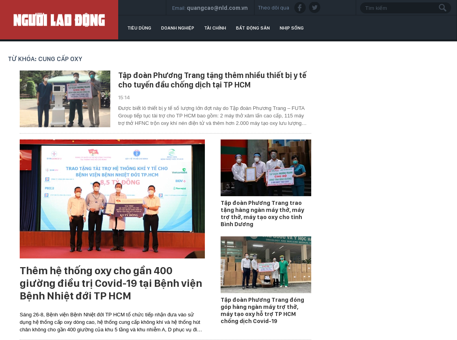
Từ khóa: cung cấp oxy (45, 59)
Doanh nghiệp (177, 28)
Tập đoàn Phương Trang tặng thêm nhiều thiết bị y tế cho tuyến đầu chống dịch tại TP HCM (212, 80)
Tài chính (215, 28)
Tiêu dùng (139, 28)
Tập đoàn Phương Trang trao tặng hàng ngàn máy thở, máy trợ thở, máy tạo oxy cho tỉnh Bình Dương (262, 213)
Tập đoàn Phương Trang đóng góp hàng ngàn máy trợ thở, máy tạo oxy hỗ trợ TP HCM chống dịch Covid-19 (262, 310)
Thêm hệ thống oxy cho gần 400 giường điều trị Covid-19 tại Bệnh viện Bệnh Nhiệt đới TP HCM (111, 283)
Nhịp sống (292, 28)
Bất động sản (253, 28)
